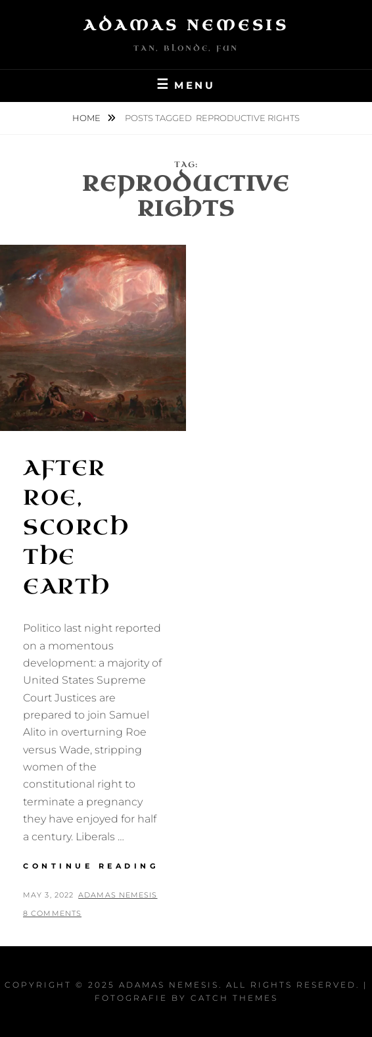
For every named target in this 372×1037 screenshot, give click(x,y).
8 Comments (52, 913)
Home (87, 118)
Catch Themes (234, 998)
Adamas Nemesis (186, 25)
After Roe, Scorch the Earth (76, 527)
